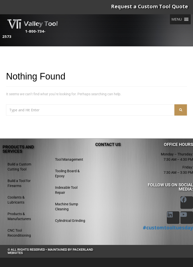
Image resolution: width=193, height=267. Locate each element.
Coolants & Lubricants (16, 199)
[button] (176, 19)
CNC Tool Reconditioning (19, 232)
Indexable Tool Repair (66, 190)
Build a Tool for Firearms (19, 183)
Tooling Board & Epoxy (67, 173)
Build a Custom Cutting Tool (19, 166)
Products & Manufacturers (19, 216)
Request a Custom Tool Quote (149, 6)
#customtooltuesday (168, 227)
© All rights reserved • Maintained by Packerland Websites (50, 251)
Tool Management (69, 159)
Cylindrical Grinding (70, 221)
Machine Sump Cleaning (66, 206)
